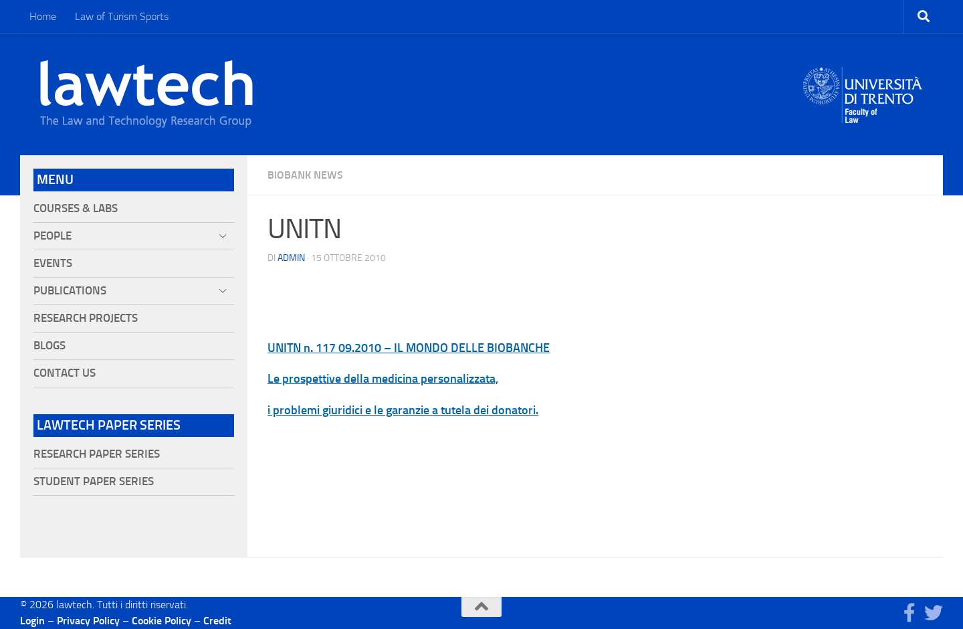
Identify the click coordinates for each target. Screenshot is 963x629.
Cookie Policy (161, 620)
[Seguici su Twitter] (933, 613)
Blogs (49, 345)
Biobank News (305, 175)
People (52, 236)
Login (32, 620)
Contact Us (64, 373)
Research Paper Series (96, 454)
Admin (291, 258)
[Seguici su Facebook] (909, 613)
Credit (217, 620)
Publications (69, 290)
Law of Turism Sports (122, 16)
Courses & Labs (75, 208)
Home (42, 16)
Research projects (85, 318)
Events (52, 263)
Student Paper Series (93, 481)
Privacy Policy (88, 620)
